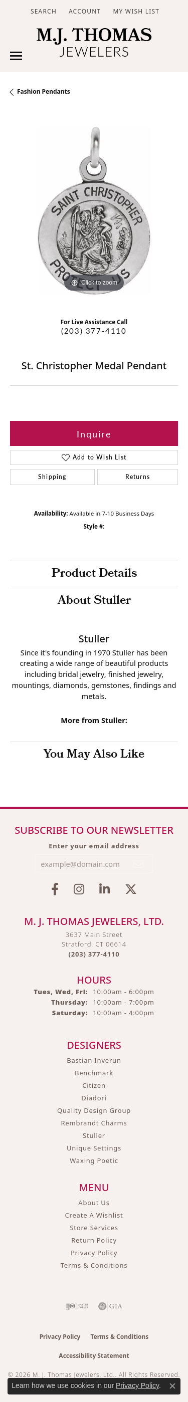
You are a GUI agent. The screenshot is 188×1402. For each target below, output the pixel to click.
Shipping (52, 477)
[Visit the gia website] (110, 1306)
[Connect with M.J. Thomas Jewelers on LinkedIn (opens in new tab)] (104, 889)
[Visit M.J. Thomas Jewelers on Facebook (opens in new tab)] (55, 889)
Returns (137, 477)
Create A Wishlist (94, 1215)
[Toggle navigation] (16, 56)
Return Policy (94, 1240)
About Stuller (94, 601)
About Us (93, 1202)
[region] (94, 211)
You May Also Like (94, 755)
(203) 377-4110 (93, 330)
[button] (43, 11)
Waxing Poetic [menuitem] (94, 1160)
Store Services (94, 1227)
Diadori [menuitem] (93, 1097)
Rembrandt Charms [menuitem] (94, 1122)
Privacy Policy (94, 1252)
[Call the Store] (94, 954)
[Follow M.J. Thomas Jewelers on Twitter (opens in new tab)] (131, 889)
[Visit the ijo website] (77, 1306)
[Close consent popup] (172, 1386)
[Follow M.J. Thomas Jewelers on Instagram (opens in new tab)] (79, 889)
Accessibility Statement (94, 1355)
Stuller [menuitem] (94, 1135)
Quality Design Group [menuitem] (94, 1110)
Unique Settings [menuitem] (94, 1147)
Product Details (94, 574)
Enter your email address (94, 845)
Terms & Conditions (94, 1265)
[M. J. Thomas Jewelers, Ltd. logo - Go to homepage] (94, 45)
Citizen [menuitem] (94, 1085)
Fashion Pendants (43, 91)
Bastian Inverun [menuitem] (94, 1060)
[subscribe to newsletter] (138, 864)
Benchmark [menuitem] (94, 1072)
